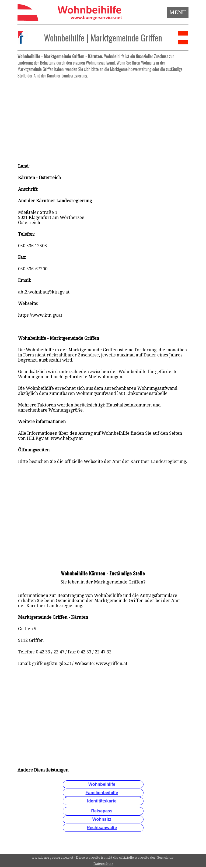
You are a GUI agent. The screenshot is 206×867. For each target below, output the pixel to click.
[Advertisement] (103, 118)
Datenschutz (103, 864)
